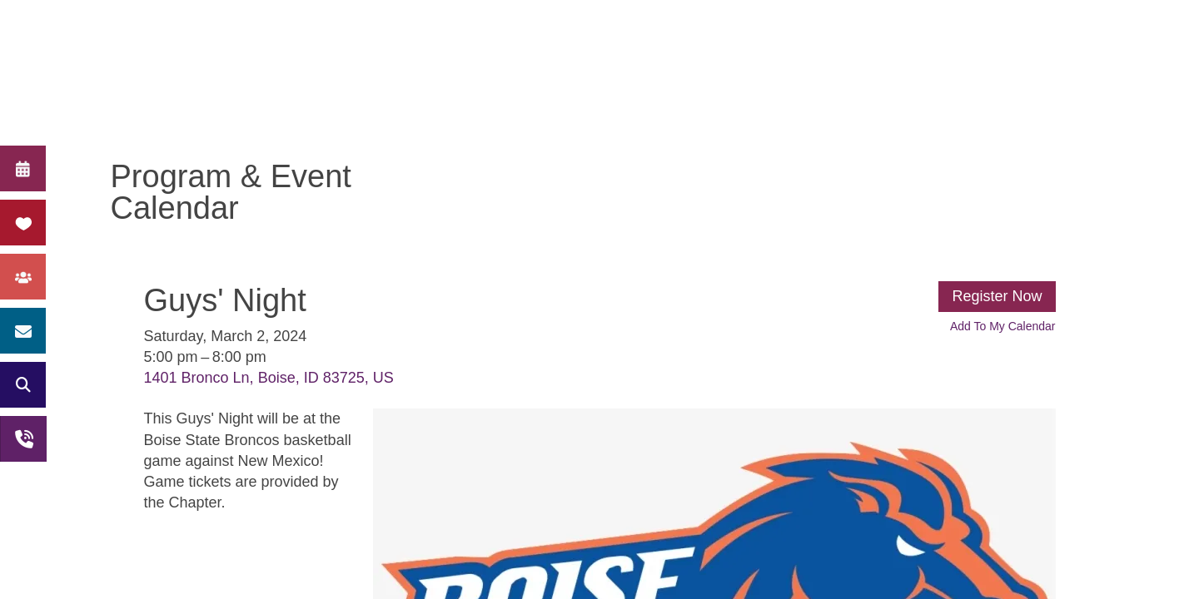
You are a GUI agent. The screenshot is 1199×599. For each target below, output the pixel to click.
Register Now (997, 296)
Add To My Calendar (1003, 326)
